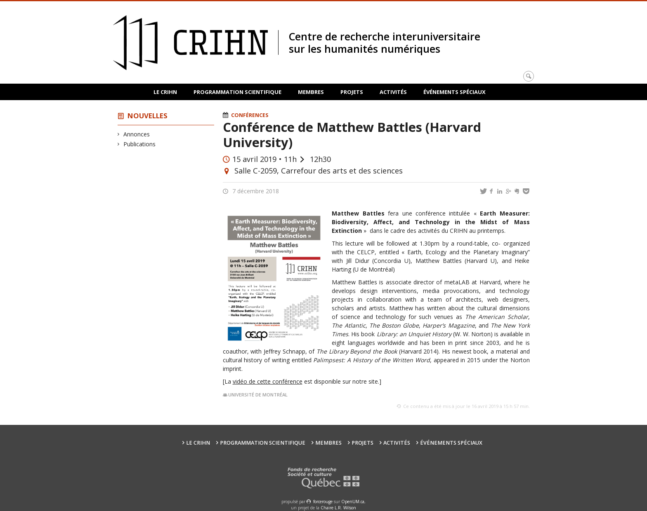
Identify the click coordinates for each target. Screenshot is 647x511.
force (323, 501)
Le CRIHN (165, 92)
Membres (311, 92)
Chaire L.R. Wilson (338, 508)
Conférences (249, 115)
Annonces (137, 134)
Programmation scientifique (237, 92)
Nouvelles (148, 115)
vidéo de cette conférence (267, 381)
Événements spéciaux (454, 92)
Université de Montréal (258, 394)
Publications (140, 144)
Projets (351, 92)
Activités (393, 92)
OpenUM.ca (352, 501)
